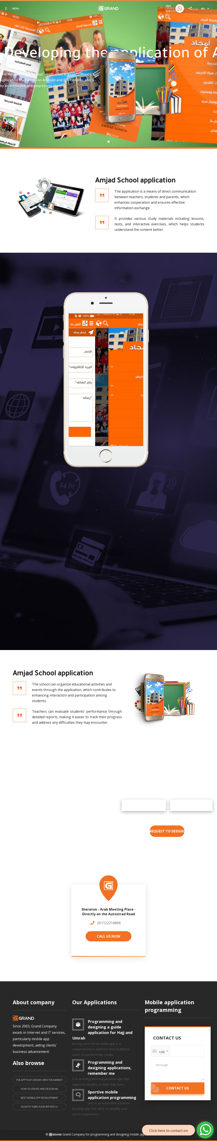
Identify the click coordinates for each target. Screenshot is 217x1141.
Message (162, 1064)
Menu (15, 8)
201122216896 (109, 923)
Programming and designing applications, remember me (109, 1068)
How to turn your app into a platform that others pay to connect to (39, 1107)
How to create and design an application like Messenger (39, 1089)
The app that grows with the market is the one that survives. (39, 1080)
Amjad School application (135, 181)
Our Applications (94, 1002)
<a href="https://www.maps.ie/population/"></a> (108, 917)
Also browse (28, 1062)
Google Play (186, 805)
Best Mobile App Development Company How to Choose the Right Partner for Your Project (39, 1098)
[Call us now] (179, 8)
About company (33, 1002)
